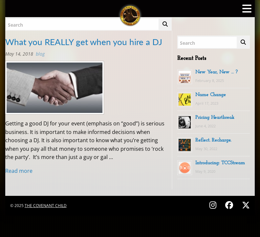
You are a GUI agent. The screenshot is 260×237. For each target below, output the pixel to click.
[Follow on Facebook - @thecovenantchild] (230, 205)
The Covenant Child (46, 205)
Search (15, 25)
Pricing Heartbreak (214, 117)
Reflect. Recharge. (213, 140)
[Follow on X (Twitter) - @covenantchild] (244, 205)
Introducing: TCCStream (220, 163)
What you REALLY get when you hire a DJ (83, 42)
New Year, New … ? (216, 72)
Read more (18, 170)
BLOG (40, 54)
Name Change (210, 94)
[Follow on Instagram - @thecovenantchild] (214, 205)
